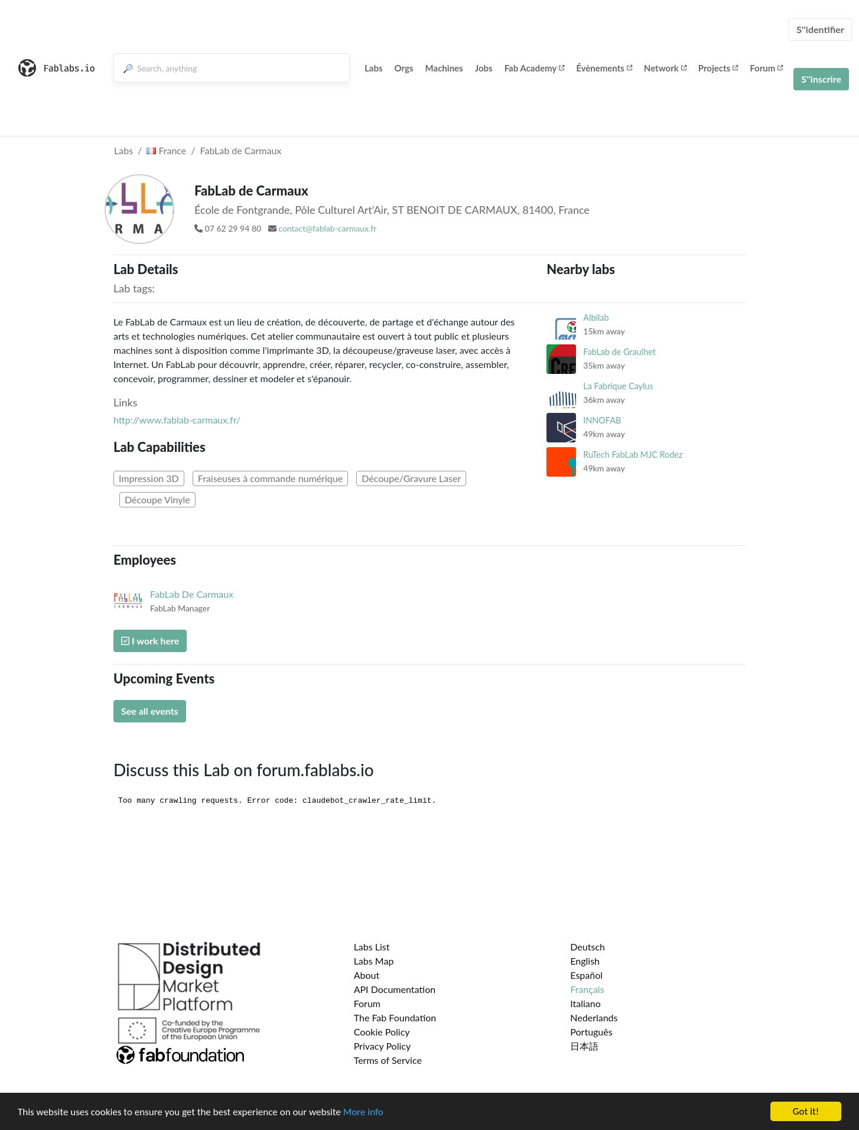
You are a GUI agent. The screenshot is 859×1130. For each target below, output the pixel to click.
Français (587, 989)
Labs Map (374, 960)
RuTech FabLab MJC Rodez (632, 455)
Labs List (372, 946)
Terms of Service (388, 1060)
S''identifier (820, 29)
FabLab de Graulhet (619, 352)
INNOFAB (602, 420)
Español (586, 975)
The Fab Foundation (395, 1017)
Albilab (596, 317)
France (166, 150)
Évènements (604, 68)
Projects (718, 68)
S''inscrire (821, 78)
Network (665, 68)
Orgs (404, 68)
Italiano (585, 1003)
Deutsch (587, 946)
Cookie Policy (382, 1031)
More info (363, 1112)
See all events (149, 711)
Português (591, 1031)
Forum (766, 68)
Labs (374, 68)
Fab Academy (535, 68)
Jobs (484, 68)
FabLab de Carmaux (241, 150)
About (367, 975)
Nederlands (593, 1017)
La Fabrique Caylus (618, 386)
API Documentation (395, 989)
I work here (150, 640)
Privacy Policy (382, 1045)
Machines (444, 68)
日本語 (584, 1045)
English (585, 960)
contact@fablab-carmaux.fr (327, 228)
